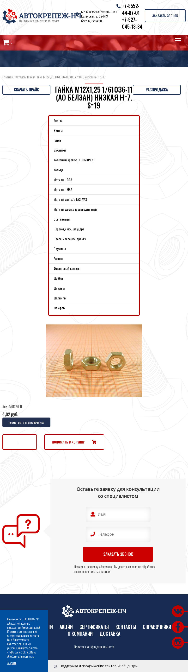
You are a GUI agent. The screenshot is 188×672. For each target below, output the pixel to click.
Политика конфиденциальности (94, 646)
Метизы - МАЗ (63, 189)
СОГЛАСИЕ (27, 652)
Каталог (20, 76)
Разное (58, 258)
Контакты (125, 626)
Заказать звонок (165, 15)
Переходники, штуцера (69, 228)
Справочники (157, 626)
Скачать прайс (26, 90)
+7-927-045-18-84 (132, 23)
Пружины (60, 248)
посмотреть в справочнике (26, 422)
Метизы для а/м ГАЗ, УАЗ (70, 199)
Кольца (58, 169)
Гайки (30, 76)
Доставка (109, 633)
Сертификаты (94, 626)
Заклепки (60, 149)
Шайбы (58, 278)
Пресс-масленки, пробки (70, 238)
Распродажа (157, 90)
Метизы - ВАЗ (63, 179)
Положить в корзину (68, 441)
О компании (80, 633)
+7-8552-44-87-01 (131, 9)
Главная (7, 76)
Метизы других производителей (75, 209)
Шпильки (60, 288)
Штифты (59, 307)
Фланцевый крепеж (66, 268)
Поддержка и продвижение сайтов (88, 666)
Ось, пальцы (62, 219)
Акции (66, 626)
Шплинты (60, 297)
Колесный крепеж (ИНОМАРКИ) (74, 159)
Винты (58, 130)
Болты (58, 120)
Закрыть (11, 663)
